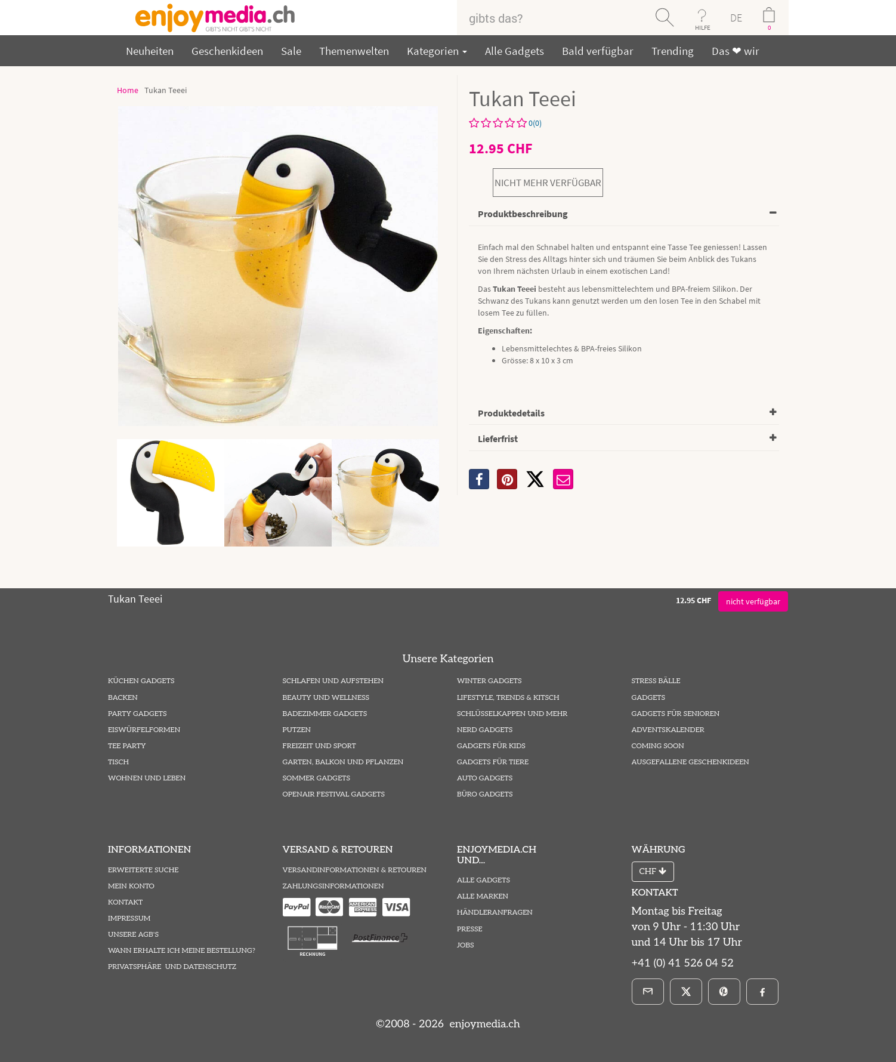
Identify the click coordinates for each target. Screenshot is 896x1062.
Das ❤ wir (735, 51)
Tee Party (127, 746)
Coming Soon (658, 746)
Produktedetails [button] (511, 413)
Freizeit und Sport (319, 746)
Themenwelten (354, 51)
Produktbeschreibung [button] (523, 214)
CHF (652, 871)
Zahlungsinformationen (333, 886)
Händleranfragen (495, 912)
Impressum (129, 918)
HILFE (702, 27)
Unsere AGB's (133, 934)
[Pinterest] (724, 991)
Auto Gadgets (484, 778)
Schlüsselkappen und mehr (512, 713)
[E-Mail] (648, 991)
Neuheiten (150, 51)
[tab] (624, 214)
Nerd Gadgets (484, 730)
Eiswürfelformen (144, 730)
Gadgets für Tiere (493, 762)
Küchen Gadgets (141, 681)
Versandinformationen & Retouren (355, 870)
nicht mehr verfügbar (548, 182)
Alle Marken (482, 896)
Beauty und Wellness (326, 697)
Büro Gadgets (484, 794)
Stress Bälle (656, 681)
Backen (123, 697)
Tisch (118, 762)
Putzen (297, 730)
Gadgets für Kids (491, 746)
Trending (672, 51)
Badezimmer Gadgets (325, 713)
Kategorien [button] (437, 51)
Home (127, 90)
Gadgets (649, 697)
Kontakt (125, 902)
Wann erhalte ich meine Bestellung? (181, 950)
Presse (470, 929)
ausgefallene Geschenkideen (690, 762)
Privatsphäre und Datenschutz (172, 966)
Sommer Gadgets (316, 778)
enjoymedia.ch (483, 1024)
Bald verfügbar (598, 51)
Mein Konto (131, 886)
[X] (535, 479)
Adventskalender (668, 730)
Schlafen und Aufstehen (333, 681)
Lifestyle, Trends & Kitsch (508, 697)
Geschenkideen (227, 51)
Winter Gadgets (489, 681)
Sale (291, 51)
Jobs (465, 945)
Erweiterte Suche (143, 870)
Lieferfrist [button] (498, 438)
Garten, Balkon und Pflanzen (343, 762)
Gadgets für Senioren (676, 713)
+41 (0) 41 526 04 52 (683, 963)
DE (736, 17)
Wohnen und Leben (147, 778)
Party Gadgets (137, 713)
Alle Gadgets (514, 51)
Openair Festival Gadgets (334, 794)
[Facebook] (762, 991)
